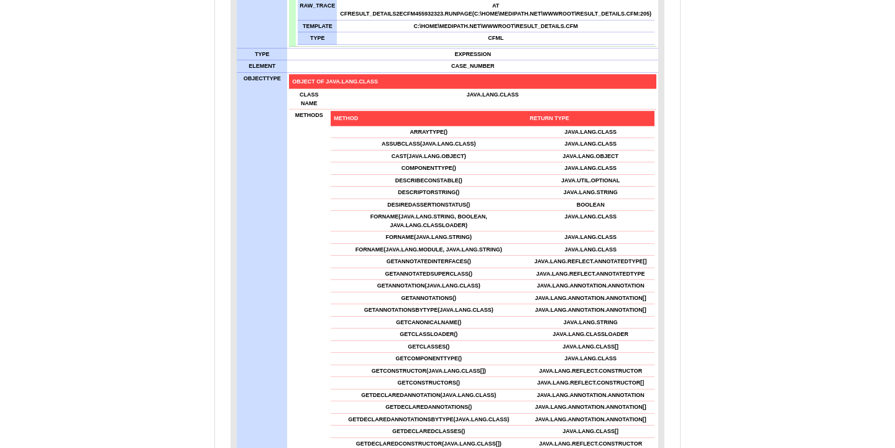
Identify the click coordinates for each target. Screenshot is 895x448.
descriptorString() (428, 192)
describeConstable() (428, 180)
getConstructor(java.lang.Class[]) (429, 370)
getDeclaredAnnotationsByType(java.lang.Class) (428, 419)
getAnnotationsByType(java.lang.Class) (428, 310)
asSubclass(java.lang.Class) (429, 144)
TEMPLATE (318, 25)
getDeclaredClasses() (428, 431)
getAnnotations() (429, 297)
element (262, 66)
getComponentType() (429, 358)
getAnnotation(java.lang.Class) (428, 285)
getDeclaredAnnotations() (428, 407)
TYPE (317, 38)
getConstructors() (429, 383)
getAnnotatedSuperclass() (429, 273)
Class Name (309, 98)
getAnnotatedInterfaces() (429, 261)
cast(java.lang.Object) (429, 155)
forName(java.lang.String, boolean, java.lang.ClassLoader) (428, 220)
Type (262, 53)
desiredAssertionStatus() (428, 204)
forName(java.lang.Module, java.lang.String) (429, 249)
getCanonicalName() (428, 322)
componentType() (429, 168)
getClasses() (428, 346)
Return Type (549, 118)
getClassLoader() (428, 334)
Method (346, 118)
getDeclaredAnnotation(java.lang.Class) (428, 394)
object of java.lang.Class (335, 81)
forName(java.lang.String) (428, 237)
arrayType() (429, 131)
